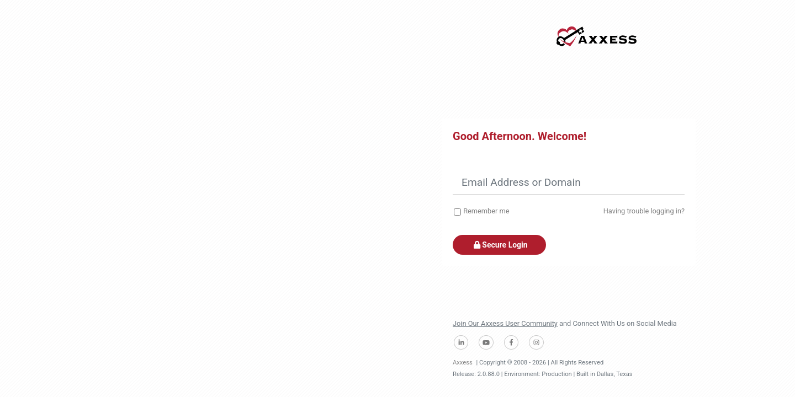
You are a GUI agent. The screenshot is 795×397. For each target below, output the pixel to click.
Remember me (486, 211)
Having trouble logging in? (644, 211)
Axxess (463, 362)
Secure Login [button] (499, 244)
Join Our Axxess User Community (505, 323)
